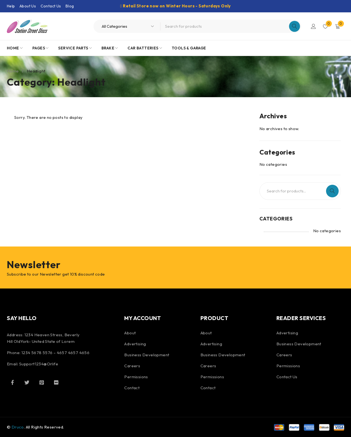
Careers (132, 365)
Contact (132, 387)
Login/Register (313, 26)
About (130, 332)
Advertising (135, 343)
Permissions (136, 376)
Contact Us (51, 6)
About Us (27, 6)
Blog (70, 6)
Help (11, 6)
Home (13, 71)
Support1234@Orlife (38, 363)
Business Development (146, 354)
